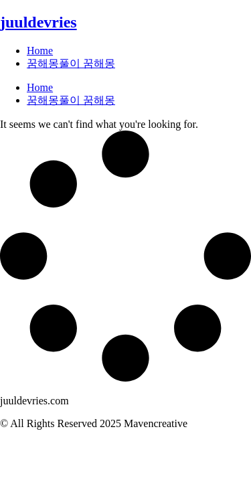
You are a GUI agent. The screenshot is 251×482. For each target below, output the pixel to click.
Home (40, 50)
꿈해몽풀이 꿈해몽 (71, 63)
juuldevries (38, 22)
